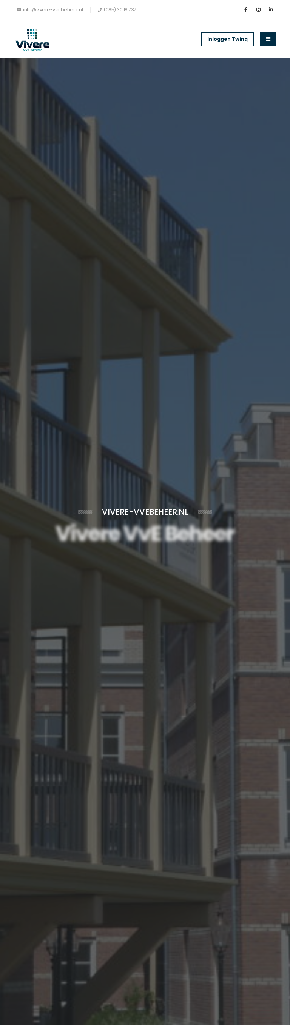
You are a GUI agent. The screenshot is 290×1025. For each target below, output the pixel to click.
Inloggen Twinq (227, 39)
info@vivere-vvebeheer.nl (50, 9)
